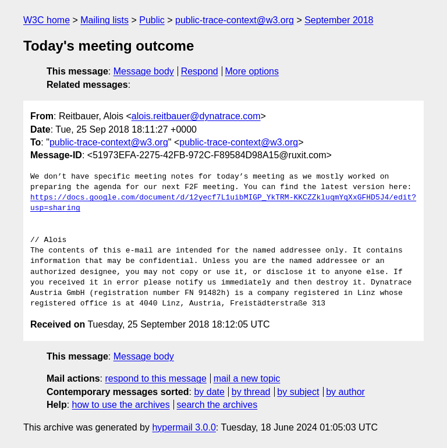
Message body (143, 71)
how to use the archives (121, 405)
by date (209, 392)
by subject (298, 392)
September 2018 (338, 20)
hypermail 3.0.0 (183, 427)
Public (152, 20)
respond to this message (155, 378)
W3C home (46, 20)
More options (252, 71)
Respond (199, 71)
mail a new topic (247, 378)
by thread (251, 392)
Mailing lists (104, 20)
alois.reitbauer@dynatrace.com (196, 116)
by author (345, 392)
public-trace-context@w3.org (234, 20)
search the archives (217, 405)
